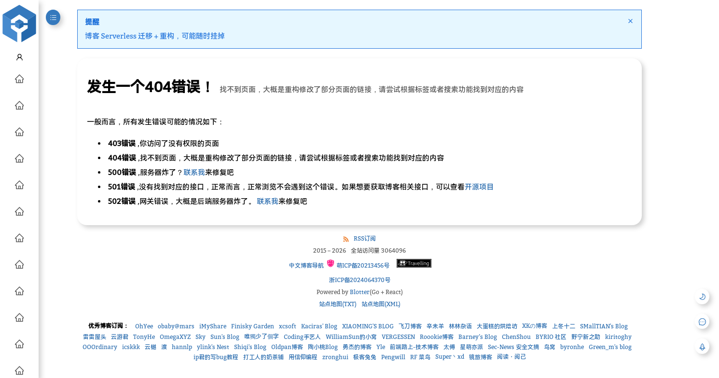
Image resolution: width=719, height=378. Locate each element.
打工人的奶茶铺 (263, 357)
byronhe (572, 347)
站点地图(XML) (381, 304)
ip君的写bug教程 (216, 357)
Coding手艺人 (302, 336)
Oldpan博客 (287, 347)
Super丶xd (449, 356)
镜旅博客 (480, 357)
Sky (200, 336)
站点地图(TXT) (338, 304)
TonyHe (144, 336)
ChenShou (516, 336)
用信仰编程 (303, 357)
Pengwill (393, 357)
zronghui (335, 357)
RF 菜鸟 (420, 357)
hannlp (182, 347)
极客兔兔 (364, 357)
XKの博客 (534, 325)
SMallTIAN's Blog (604, 326)
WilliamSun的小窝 (351, 336)
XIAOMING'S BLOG (368, 326)
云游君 (119, 336)
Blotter (360, 292)
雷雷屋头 (94, 336)
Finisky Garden (252, 326)
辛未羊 (435, 326)
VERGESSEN (398, 336)
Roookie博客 (437, 336)
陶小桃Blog (323, 347)
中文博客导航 (306, 265)
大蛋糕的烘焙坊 (497, 326)
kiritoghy (618, 336)
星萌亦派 (471, 347)
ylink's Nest (213, 347)
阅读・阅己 (511, 356)
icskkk (131, 347)
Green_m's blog (610, 347)
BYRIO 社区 (551, 336)
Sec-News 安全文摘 (513, 347)
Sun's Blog (224, 336)
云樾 (150, 347)
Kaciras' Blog (319, 326)
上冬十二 (563, 326)
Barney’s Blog (477, 336)
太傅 (449, 347)
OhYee (144, 326)
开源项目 (479, 186)
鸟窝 (549, 347)
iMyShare (212, 326)
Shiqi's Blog (250, 347)
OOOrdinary (100, 347)
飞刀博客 (410, 326)
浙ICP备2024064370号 (359, 280)
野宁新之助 (585, 336)
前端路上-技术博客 (414, 347)
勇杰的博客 (357, 347)
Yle (380, 347)
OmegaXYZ (175, 336)
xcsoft (287, 326)
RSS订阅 (365, 238)
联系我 (194, 172)
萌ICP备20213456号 (357, 264)
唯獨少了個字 (261, 336)
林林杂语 (460, 326)
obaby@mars (176, 326)
